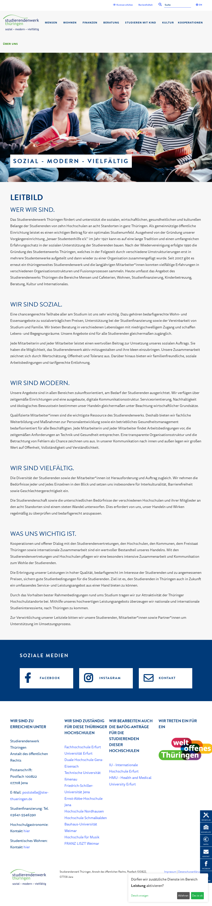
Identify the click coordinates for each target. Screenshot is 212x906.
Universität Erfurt (78, 753)
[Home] (21, 23)
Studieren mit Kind (140, 22)
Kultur (168, 22)
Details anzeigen (139, 895)
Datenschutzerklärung (190, 872)
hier (27, 831)
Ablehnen (183, 895)
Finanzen (90, 22)
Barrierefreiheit (145, 5)
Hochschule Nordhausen (84, 811)
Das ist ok (197, 895)
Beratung (111, 22)
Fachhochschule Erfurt (82, 747)
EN (199, 5)
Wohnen (70, 22)
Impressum (170, 872)
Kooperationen (190, 22)
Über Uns (10, 44)
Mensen (51, 22)
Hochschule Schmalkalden (85, 817)
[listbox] (106, 117)
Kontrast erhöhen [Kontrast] (123, 5)
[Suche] (177, 5)
